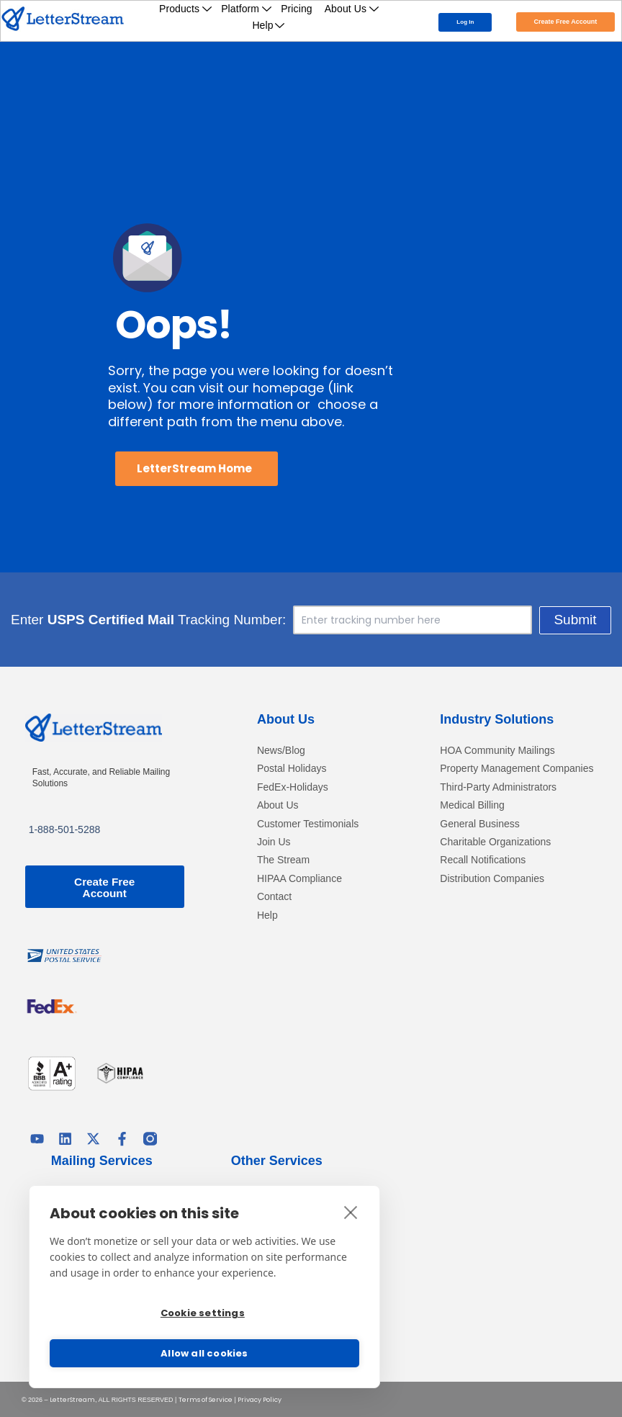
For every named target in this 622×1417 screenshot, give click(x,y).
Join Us (274, 842)
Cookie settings (203, 1313)
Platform (246, 8)
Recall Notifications (483, 860)
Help (269, 25)
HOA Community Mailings (497, 750)
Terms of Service (206, 1399)
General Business (480, 824)
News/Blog (281, 750)
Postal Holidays (292, 768)
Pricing (296, 8)
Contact (274, 896)
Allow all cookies (204, 1353)
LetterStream (72, 1399)
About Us (352, 8)
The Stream (283, 860)
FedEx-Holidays (292, 787)
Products (185, 8)
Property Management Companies (516, 768)
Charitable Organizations (495, 842)
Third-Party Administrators (498, 787)
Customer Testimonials (308, 824)
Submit (575, 619)
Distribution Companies (492, 878)
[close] (351, 1210)
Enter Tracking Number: (148, 620)
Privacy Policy (259, 1399)
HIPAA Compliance (299, 878)
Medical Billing (472, 805)
